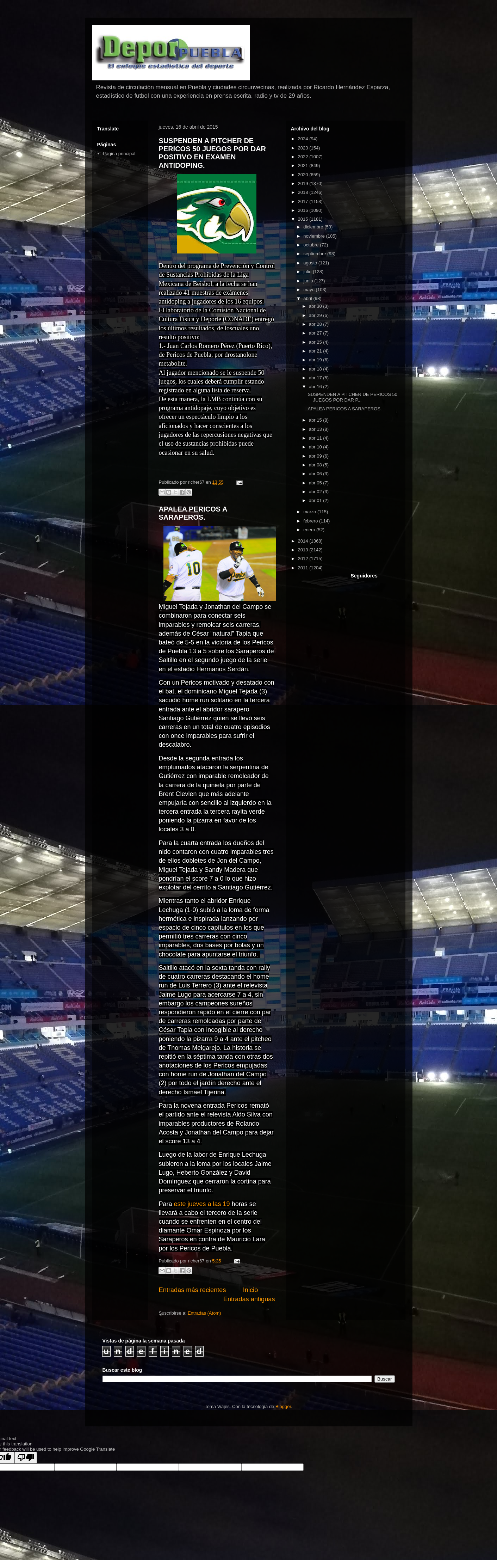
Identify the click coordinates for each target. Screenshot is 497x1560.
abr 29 (316, 315)
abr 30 (316, 306)
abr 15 (316, 420)
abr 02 (316, 491)
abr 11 (316, 438)
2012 (304, 558)
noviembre (314, 236)
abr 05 (316, 482)
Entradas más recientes (192, 1289)
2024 (304, 138)
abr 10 (316, 446)
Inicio (250, 1289)
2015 (304, 219)
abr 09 (316, 456)
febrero (311, 521)
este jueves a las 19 (202, 1203)
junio (308, 280)
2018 (304, 192)
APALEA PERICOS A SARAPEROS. (193, 513)
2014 (304, 541)
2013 (304, 549)
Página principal (119, 153)
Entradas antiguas (249, 1299)
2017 (304, 201)
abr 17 (316, 377)
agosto (310, 262)
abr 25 (316, 342)
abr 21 (316, 351)
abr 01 (316, 500)
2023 (304, 148)
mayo (309, 289)
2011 (304, 567)
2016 (304, 210)
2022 (304, 156)
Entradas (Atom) (204, 1313)
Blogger (283, 1406)
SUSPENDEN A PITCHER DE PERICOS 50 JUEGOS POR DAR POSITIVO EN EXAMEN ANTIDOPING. (212, 153)
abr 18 (316, 369)
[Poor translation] (25, 1457)
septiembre (315, 253)
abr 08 (316, 464)
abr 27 (316, 333)
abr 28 (316, 324)
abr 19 (316, 359)
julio (308, 271)
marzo (310, 511)
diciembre (313, 227)
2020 (304, 174)
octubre (311, 244)
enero (309, 529)
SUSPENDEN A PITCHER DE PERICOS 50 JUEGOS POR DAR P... (352, 397)
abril (308, 298)
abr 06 (316, 473)
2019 (304, 183)
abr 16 (316, 386)
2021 (304, 165)
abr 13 (316, 429)
